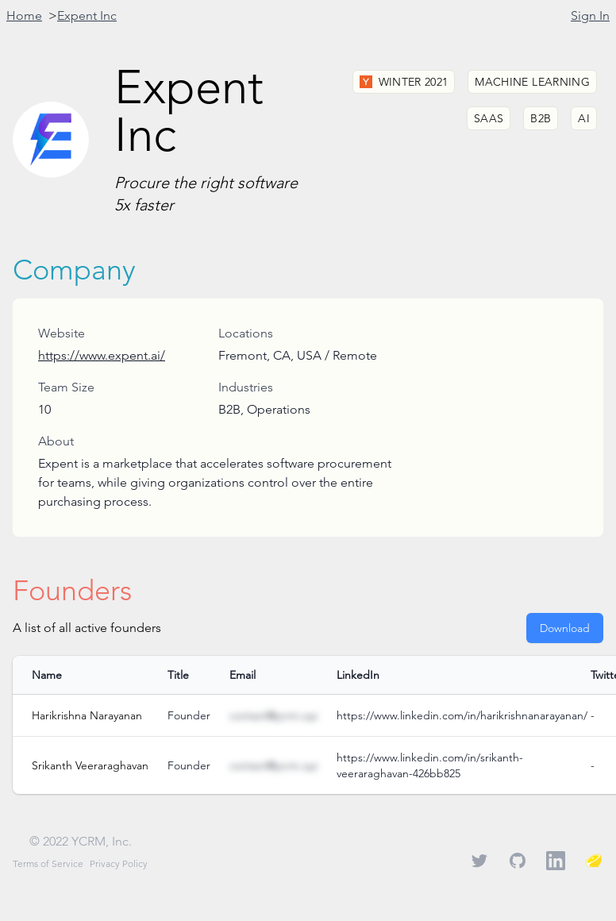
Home (24, 15)
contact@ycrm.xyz (273, 715)
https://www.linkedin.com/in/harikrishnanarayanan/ (462, 715)
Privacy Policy (119, 863)
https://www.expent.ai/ (101, 355)
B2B (540, 118)
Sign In (590, 15)
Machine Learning (532, 82)
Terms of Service (48, 863)
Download (565, 628)
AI (584, 118)
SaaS (488, 118)
